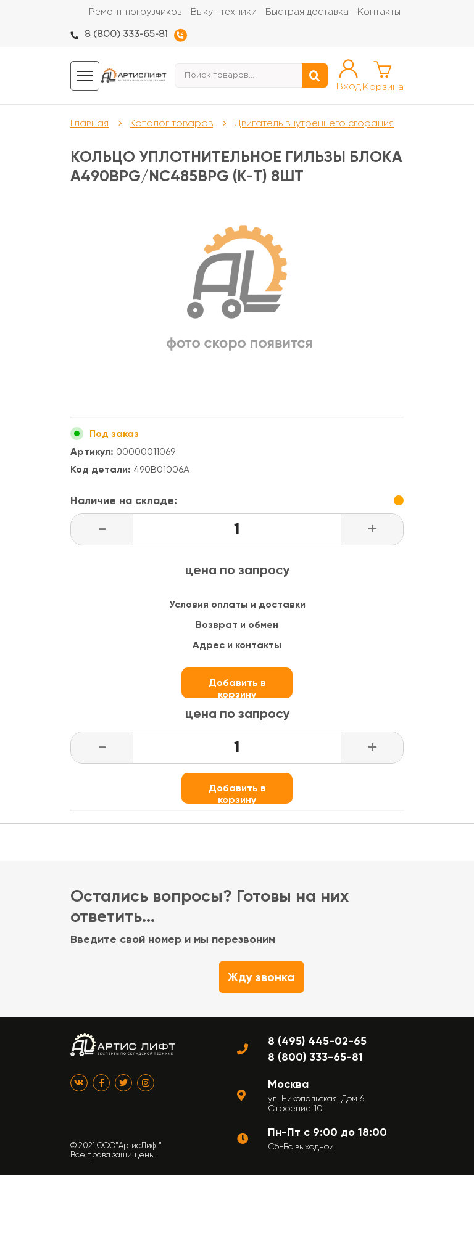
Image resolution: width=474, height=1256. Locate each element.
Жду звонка (261, 977)
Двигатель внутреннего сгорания (314, 123)
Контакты (379, 12)
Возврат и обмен (237, 624)
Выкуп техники (224, 12)
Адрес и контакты (237, 645)
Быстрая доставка (307, 12)
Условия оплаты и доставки (237, 604)
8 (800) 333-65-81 (126, 34)
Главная (89, 123)
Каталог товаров (171, 123)
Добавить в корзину (237, 687)
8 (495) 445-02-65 (317, 1041)
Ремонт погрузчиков (135, 12)
